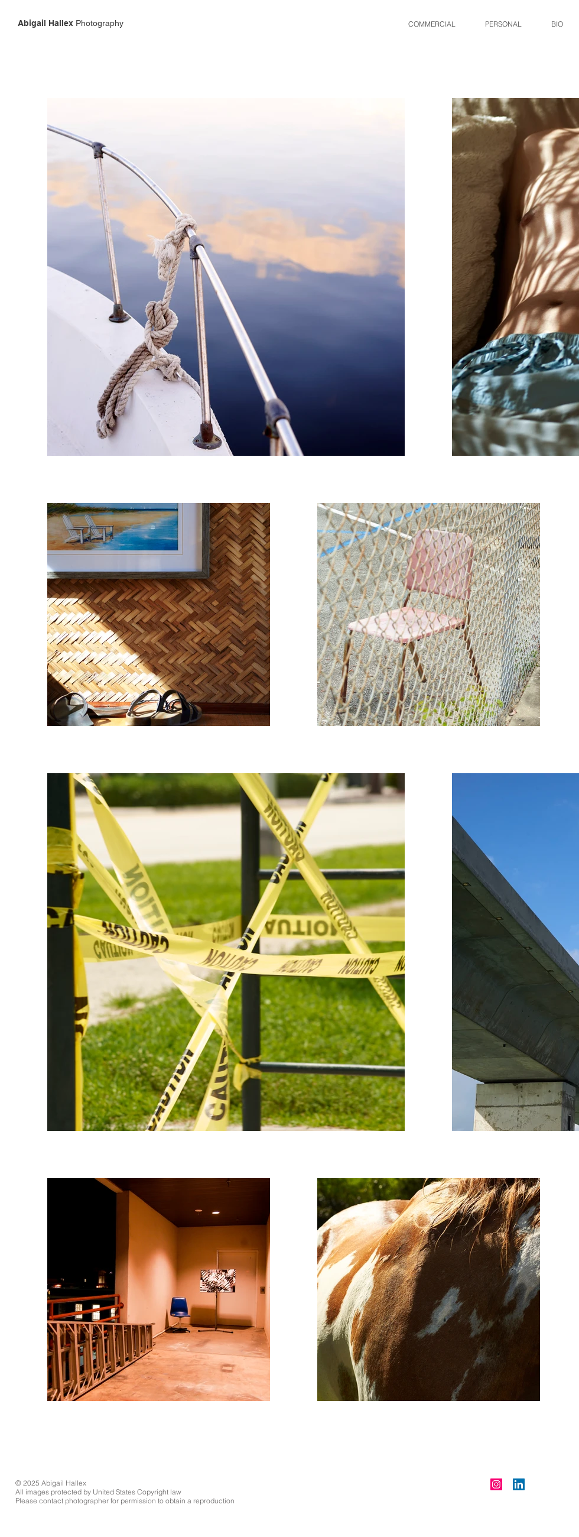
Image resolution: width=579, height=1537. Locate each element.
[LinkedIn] (519, 1484)
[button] (431, 24)
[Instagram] (496, 1484)
